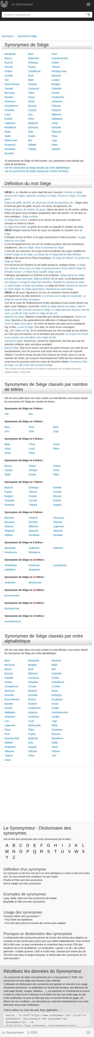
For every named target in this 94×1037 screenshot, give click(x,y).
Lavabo (56, 79)
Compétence (11, 105)
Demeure (33, 127)
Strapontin (10, 144)
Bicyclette (8, 901)
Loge (54, 140)
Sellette (32, 144)
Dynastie (9, 153)
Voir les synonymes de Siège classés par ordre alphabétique (37, 167)
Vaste (13, 898)
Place (55, 136)
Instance (56, 110)
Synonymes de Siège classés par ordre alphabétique (44, 638)
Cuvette (9, 75)
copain (14, 883)
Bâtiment (56, 114)
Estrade (9, 67)
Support (56, 149)
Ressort (32, 105)
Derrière (9, 97)
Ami (5, 883)
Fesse (31, 97)
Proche (7, 880)
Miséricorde (11, 140)
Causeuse (33, 88)
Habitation (57, 118)
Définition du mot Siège (28, 183)
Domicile (56, 127)
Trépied (32, 149)
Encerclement (12, 84)
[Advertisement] (47, 27)
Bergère (56, 84)
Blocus (8, 58)
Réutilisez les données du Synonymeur (42, 971)
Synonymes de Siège (27, 44)
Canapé (9, 88)
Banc (31, 54)
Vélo (19, 901)
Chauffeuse (34, 71)
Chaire (55, 62)
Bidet (31, 79)
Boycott (9, 62)
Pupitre (32, 67)
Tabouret (56, 131)
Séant (31, 101)
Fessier (56, 92)
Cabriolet (56, 88)
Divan (8, 131)
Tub (7, 79)
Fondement (58, 97)
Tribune (56, 67)
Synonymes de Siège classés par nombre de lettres (46, 387)
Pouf (54, 54)
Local (7, 114)
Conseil (32, 110)
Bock (30, 75)
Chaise (8, 71)
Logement (10, 123)
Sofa (30, 131)
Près (17, 880)
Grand (53, 898)
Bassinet (56, 75)
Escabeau (10, 149)
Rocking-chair (59, 71)
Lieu (30, 114)
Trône (31, 92)
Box (30, 140)
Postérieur (10, 101)
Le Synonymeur (22, 4)
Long (6, 898)
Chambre (10, 110)
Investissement (60, 58)
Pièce (31, 118)
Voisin (55, 123)
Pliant (55, 144)
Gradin (31, 136)
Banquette (10, 54)
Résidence (10, 127)
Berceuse (10, 92)
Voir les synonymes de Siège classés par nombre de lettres (36, 171)
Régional (33, 123)
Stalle (8, 136)
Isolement (33, 58)
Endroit (8, 118)
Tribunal (56, 105)
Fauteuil (32, 84)
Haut (20, 898)
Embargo (33, 62)
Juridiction (57, 101)
